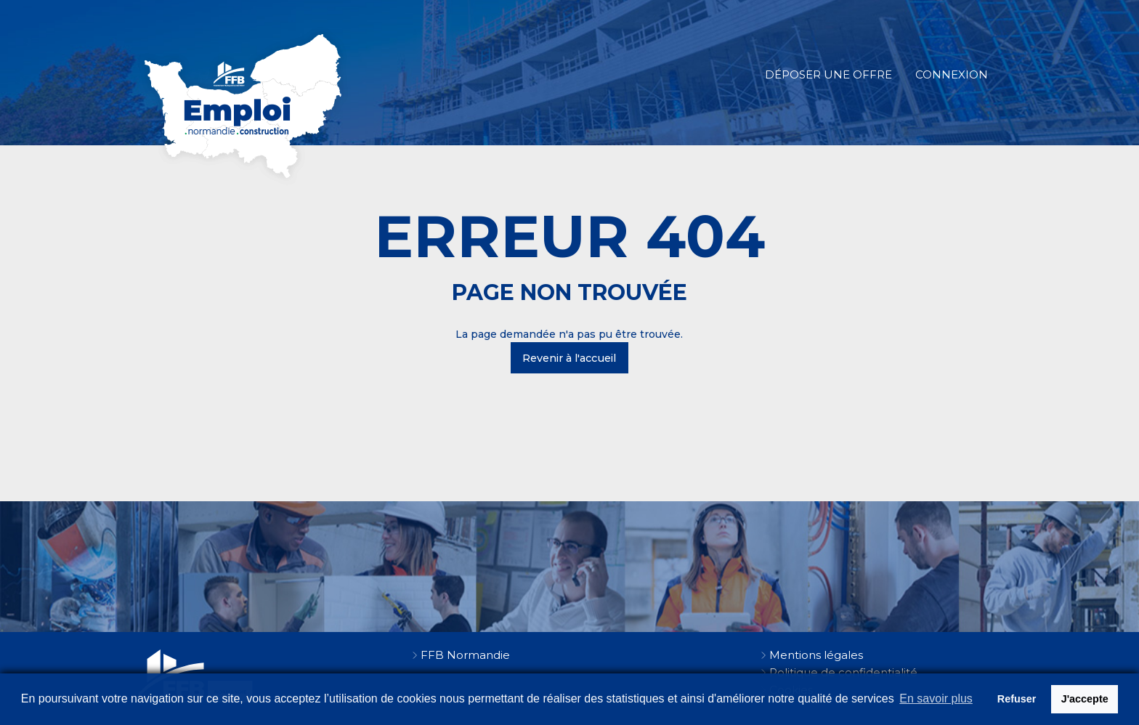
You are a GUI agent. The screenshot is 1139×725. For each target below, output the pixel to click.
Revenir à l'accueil (569, 358)
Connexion (951, 74)
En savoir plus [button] (936, 698)
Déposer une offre (828, 74)
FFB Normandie (465, 655)
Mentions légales (816, 655)
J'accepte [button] (1084, 699)
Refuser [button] (1017, 699)
